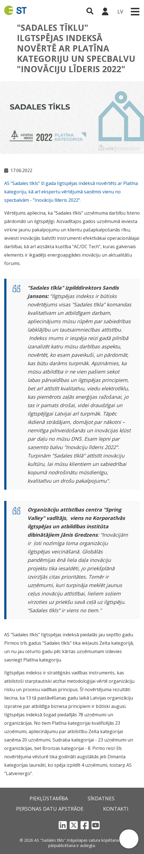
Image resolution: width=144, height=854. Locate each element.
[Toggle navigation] (135, 12)
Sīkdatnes (101, 798)
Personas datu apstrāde (49, 808)
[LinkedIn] (63, 825)
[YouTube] (96, 825)
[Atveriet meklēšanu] (89, 11)
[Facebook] (85, 825)
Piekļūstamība (48, 798)
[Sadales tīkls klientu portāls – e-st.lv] (105, 11)
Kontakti (115, 808)
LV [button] (120, 11)
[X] (74, 825)
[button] (128, 838)
